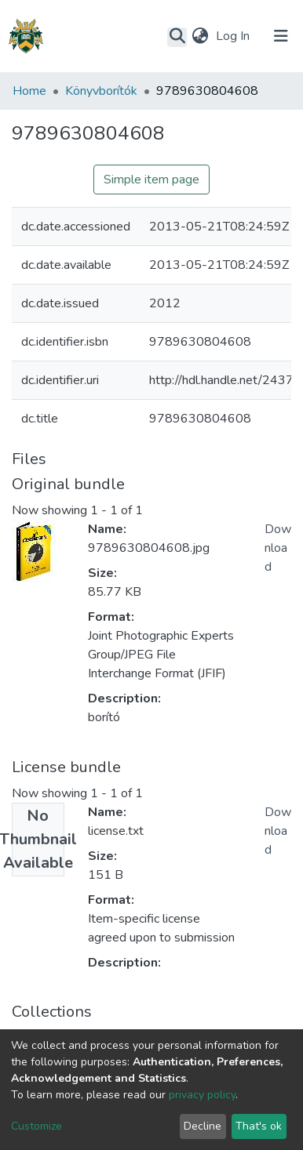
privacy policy (202, 1094)
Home (29, 91)
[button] (200, 36)
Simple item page (151, 179)
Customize (36, 1126)
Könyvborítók (101, 91)
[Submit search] (177, 36)
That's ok (258, 1126)
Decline (202, 1126)
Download (278, 548)
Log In (234, 36)
